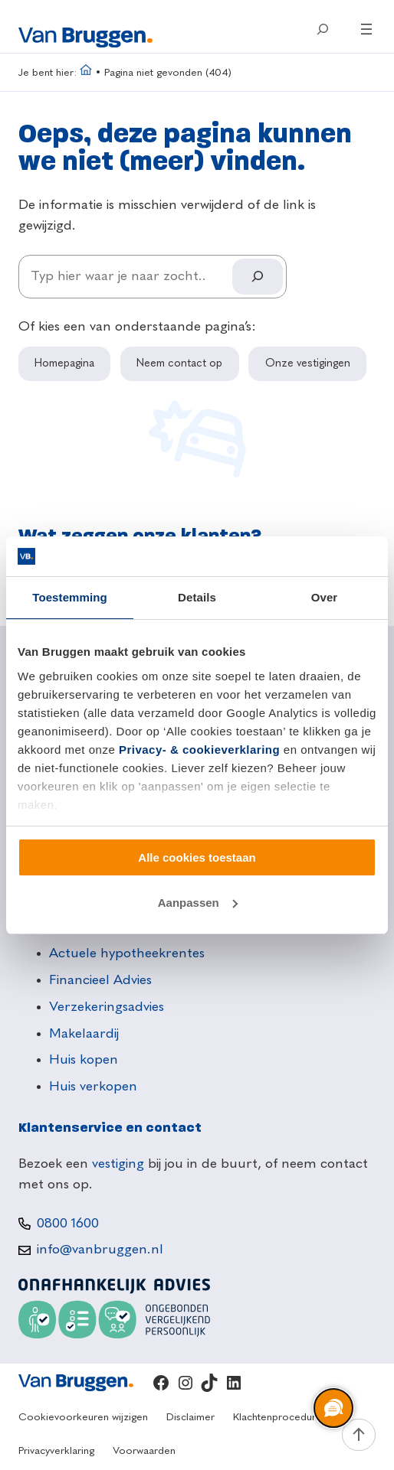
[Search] (257, 277)
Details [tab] (197, 597)
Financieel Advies (100, 980)
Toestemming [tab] (69, 597)
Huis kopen (83, 1060)
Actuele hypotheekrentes (127, 953)
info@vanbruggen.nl (100, 1250)
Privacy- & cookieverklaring (199, 749)
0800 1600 (68, 1223)
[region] (332, 1408)
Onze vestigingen (307, 363)
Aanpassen (198, 902)
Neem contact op (179, 363)
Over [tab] (324, 597)
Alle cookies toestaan (196, 857)
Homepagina (64, 363)
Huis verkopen (93, 1087)
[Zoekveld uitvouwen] (322, 29)
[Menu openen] (366, 29)
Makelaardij (84, 1034)
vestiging (118, 1164)
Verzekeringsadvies (106, 1007)
